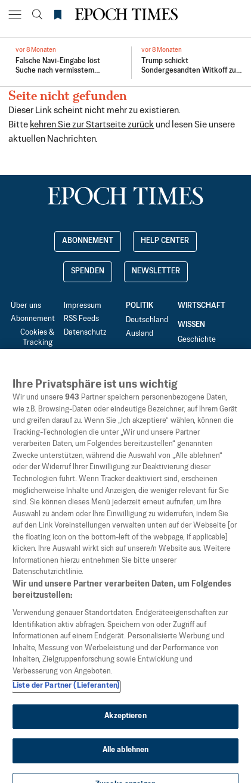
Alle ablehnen (126, 762)
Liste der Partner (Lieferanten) (66, 698)
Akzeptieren (125, 728)
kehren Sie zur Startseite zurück (92, 124)
